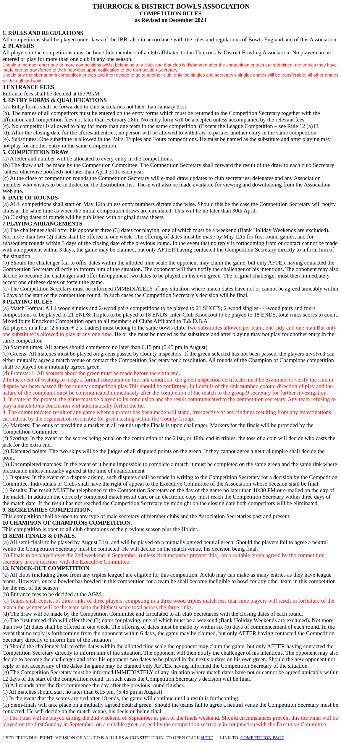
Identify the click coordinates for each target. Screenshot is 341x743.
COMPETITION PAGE (262, 737)
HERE (207, 737)
